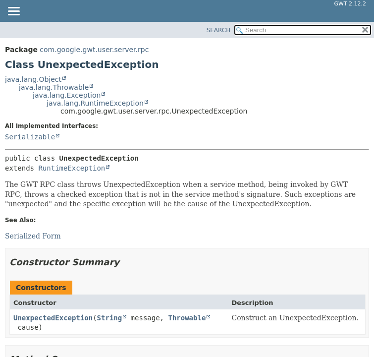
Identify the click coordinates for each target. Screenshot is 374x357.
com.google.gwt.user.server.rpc (94, 50)
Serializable (30, 137)
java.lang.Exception (67, 95)
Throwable (187, 318)
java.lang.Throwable (54, 87)
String (109, 318)
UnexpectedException (53, 318)
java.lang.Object (33, 79)
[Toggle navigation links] (13, 12)
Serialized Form (33, 236)
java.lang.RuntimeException (95, 103)
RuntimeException (71, 168)
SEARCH (219, 30)
